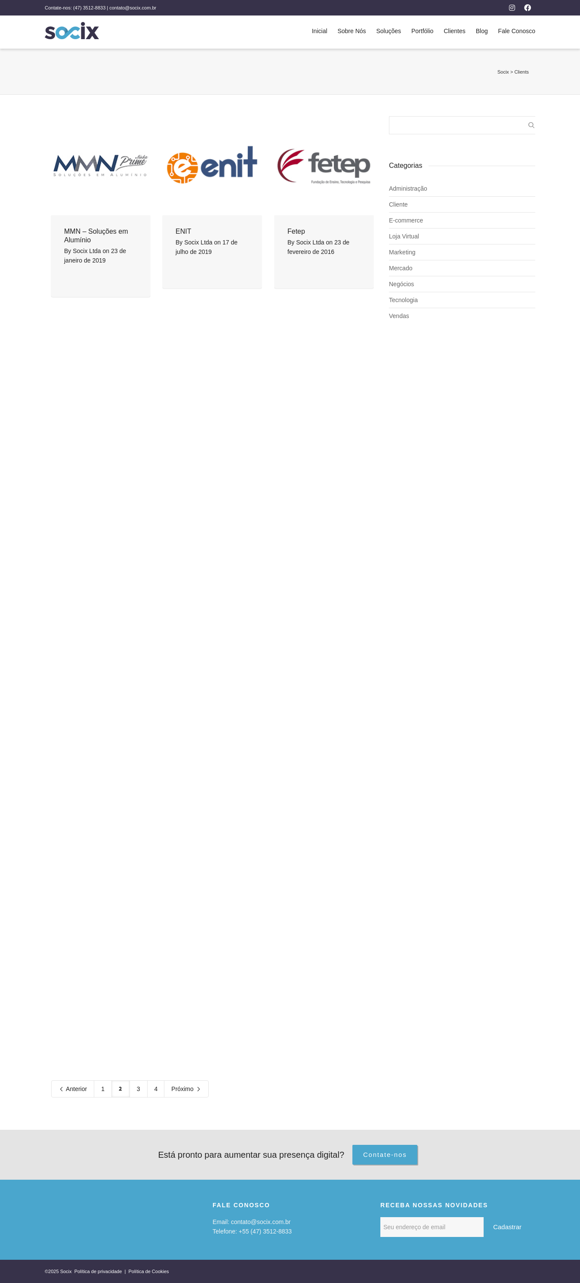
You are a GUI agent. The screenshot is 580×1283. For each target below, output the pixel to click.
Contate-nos (385, 1154)
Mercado (400, 268)
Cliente (398, 204)
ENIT (183, 231)
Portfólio (422, 31)
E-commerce (406, 220)
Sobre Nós (351, 31)
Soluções (388, 31)
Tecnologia (403, 300)
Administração (408, 188)
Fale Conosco (516, 31)
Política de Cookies (148, 1271)
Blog (482, 31)
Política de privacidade (98, 1271)
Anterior (73, 1089)
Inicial (319, 31)
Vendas (399, 315)
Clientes (455, 31)
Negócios (401, 284)
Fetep (296, 231)
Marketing (402, 252)
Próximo (186, 1089)
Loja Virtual (404, 236)
